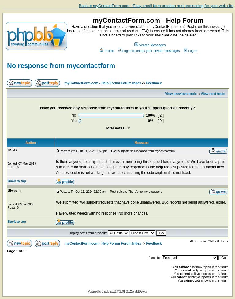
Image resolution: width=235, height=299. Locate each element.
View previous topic (180, 93)
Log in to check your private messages (149, 51)
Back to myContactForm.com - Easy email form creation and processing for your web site (156, 5)
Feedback (154, 83)
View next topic (213, 93)
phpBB (105, 291)
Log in (190, 51)
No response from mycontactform (61, 65)
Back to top (17, 181)
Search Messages (150, 45)
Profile (107, 51)
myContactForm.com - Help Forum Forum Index (103, 83)
